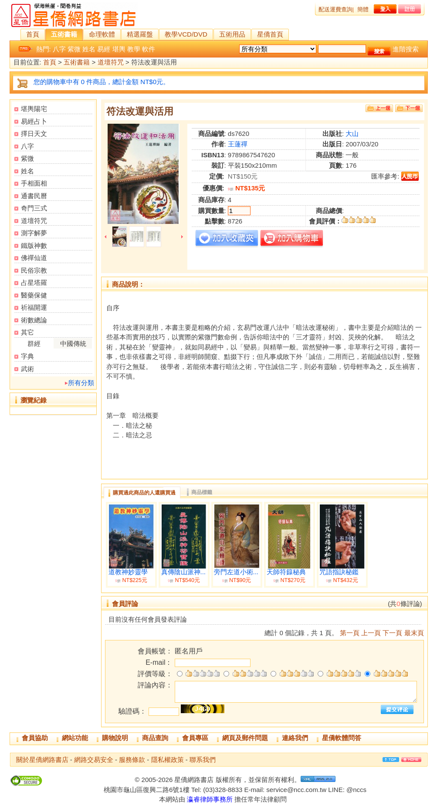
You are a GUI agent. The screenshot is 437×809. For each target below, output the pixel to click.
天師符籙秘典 (286, 572)
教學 (133, 49)
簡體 (363, 9)
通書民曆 (34, 196)
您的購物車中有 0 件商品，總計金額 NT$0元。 (102, 81)
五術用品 (232, 34)
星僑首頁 (270, 34)
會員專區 (195, 737)
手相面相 (34, 183)
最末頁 (414, 632)
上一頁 (371, 632)
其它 (27, 332)
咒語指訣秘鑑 (339, 572)
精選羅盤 (140, 34)
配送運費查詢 (335, 9)
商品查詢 (155, 737)
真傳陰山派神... (183, 572)
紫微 (74, 49)
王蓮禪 (237, 144)
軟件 (148, 49)
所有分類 (81, 382)
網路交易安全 (93, 759)
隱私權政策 (167, 759)
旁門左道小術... (236, 572)
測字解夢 (34, 233)
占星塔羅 (34, 282)
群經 (34, 343)
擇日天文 (34, 133)
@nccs (356, 789)
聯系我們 (203, 759)
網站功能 (75, 737)
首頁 (32, 34)
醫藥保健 (34, 295)
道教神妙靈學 (128, 572)
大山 (352, 133)
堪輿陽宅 (34, 108)
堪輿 (118, 49)
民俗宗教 (34, 270)
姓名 (88, 49)
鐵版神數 (34, 245)
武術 (27, 368)
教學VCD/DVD (186, 34)
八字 (59, 49)
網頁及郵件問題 (245, 737)
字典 (27, 356)
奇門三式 (34, 208)
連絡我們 (295, 737)
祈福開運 (34, 307)
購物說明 (115, 737)
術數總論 (34, 320)
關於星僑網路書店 (42, 759)
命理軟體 (102, 34)
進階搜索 (406, 49)
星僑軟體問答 (341, 737)
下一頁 (392, 632)
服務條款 (132, 759)
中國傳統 (73, 343)
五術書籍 (64, 34)
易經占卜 (34, 121)
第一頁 (349, 632)
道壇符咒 (111, 62)
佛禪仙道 (34, 257)
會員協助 (35, 737)
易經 (103, 49)
